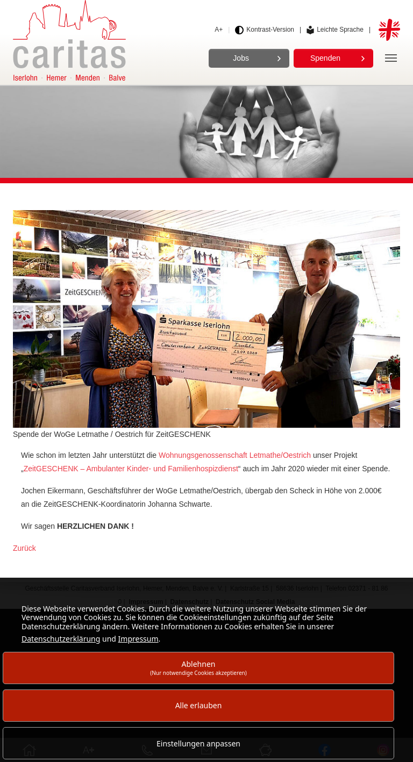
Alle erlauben (198, 705)
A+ (219, 29)
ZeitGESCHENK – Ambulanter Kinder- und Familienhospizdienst (131, 468)
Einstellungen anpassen (198, 743)
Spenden (325, 58)
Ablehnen (198, 668)
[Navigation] (391, 58)
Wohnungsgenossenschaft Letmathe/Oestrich (235, 455)
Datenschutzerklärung (61, 639)
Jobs (241, 58)
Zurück (24, 548)
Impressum (138, 639)
